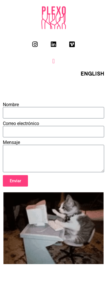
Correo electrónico (21, 123)
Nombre (11, 104)
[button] (53, 61)
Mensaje (11, 142)
